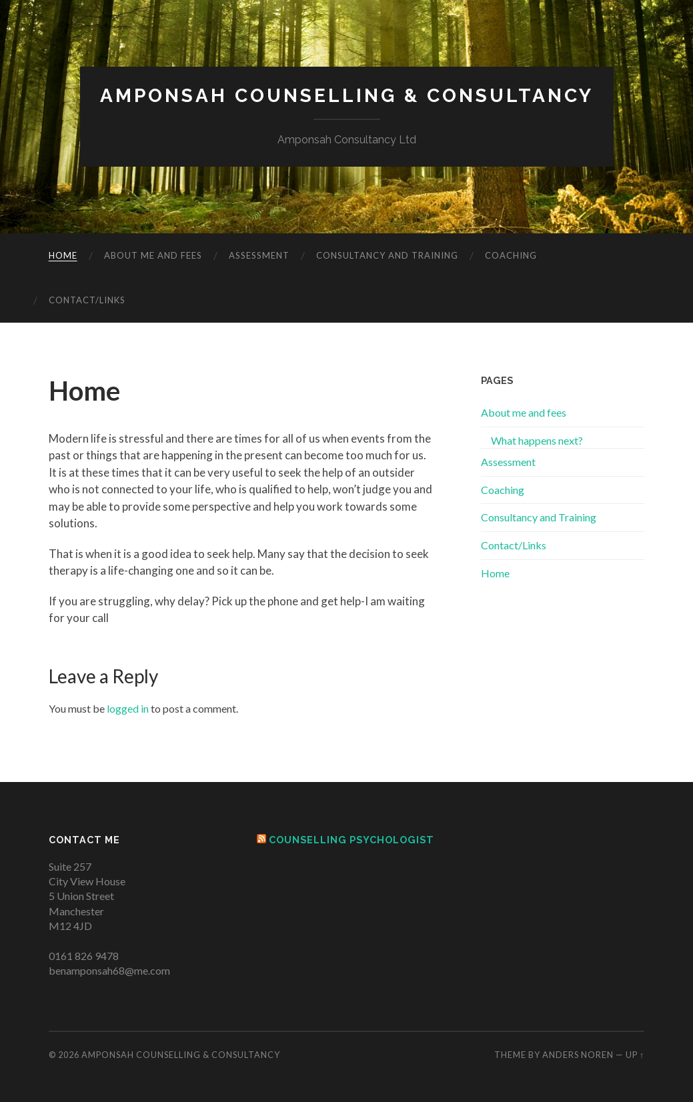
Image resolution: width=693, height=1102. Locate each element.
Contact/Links (87, 300)
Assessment (259, 255)
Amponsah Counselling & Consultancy (347, 96)
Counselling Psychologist (351, 839)
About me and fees (153, 255)
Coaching (511, 255)
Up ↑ (635, 1054)
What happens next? (537, 440)
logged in (128, 708)
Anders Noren (578, 1054)
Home (63, 255)
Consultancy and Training (387, 255)
